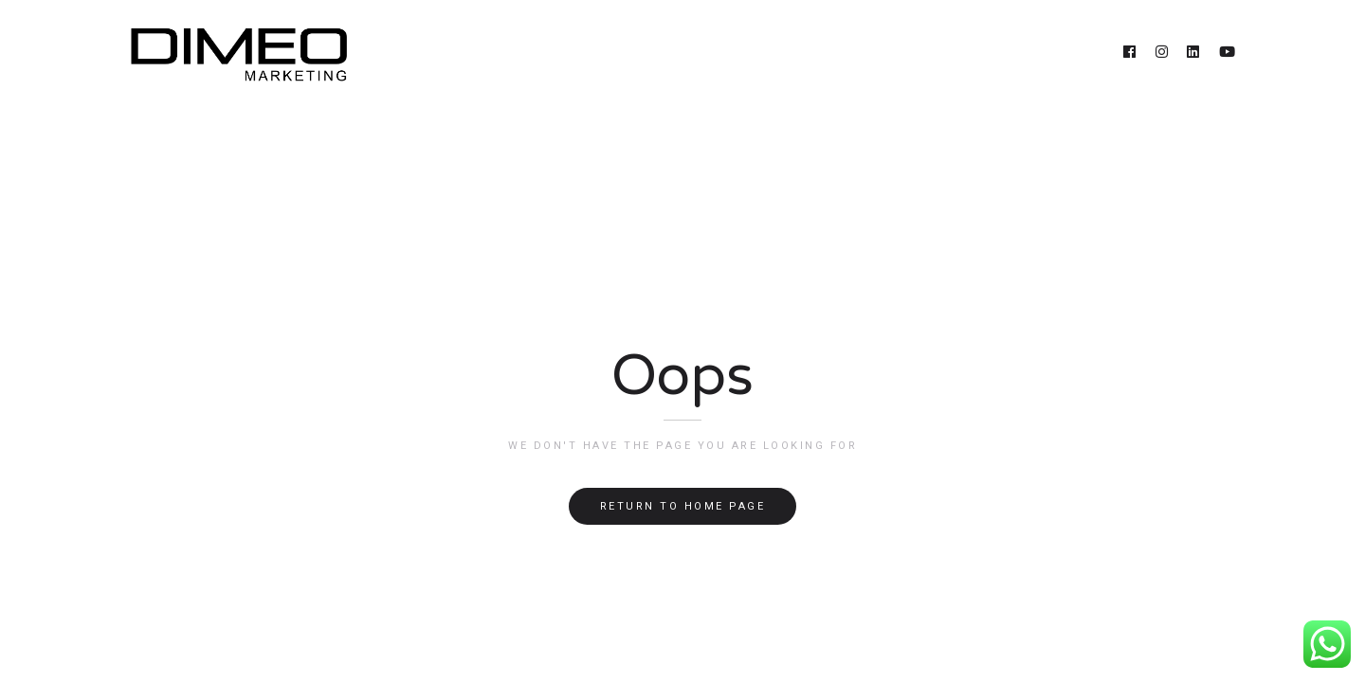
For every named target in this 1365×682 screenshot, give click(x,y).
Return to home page (683, 506)
